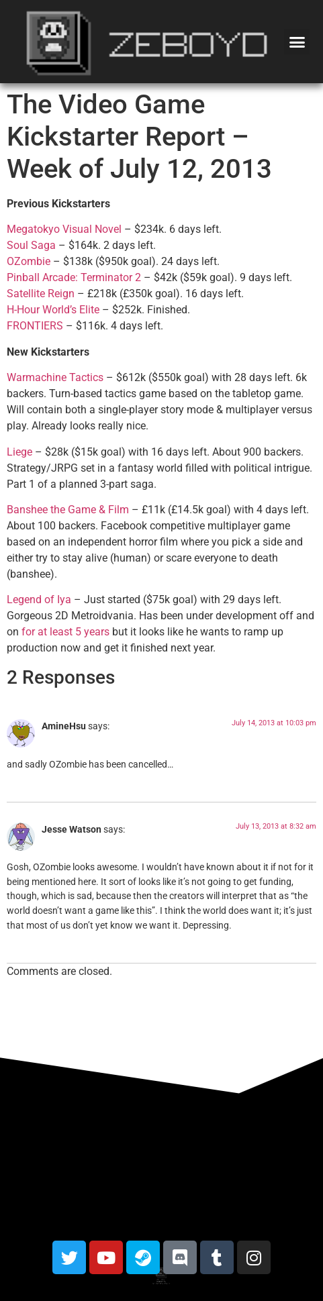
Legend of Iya (39, 599)
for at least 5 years (65, 631)
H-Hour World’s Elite (53, 309)
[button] (297, 41)
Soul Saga (31, 245)
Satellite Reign (41, 293)
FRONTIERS (35, 325)
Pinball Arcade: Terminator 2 (74, 277)
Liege (19, 452)
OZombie (28, 261)
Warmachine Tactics (55, 377)
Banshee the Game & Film (68, 509)
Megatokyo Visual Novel (64, 229)
